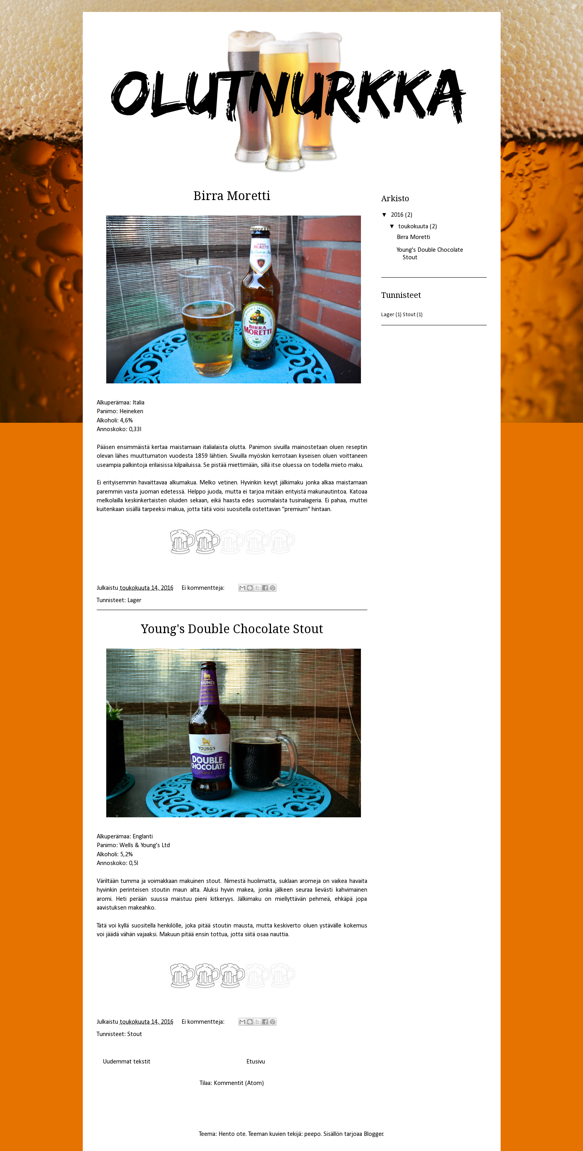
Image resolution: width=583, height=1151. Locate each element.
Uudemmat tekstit (126, 1062)
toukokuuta (414, 227)
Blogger (373, 1134)
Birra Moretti (413, 237)
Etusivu (255, 1062)
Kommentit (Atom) (239, 1083)
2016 (398, 215)
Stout (134, 1034)
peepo (312, 1134)
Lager (134, 600)
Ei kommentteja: (203, 588)
